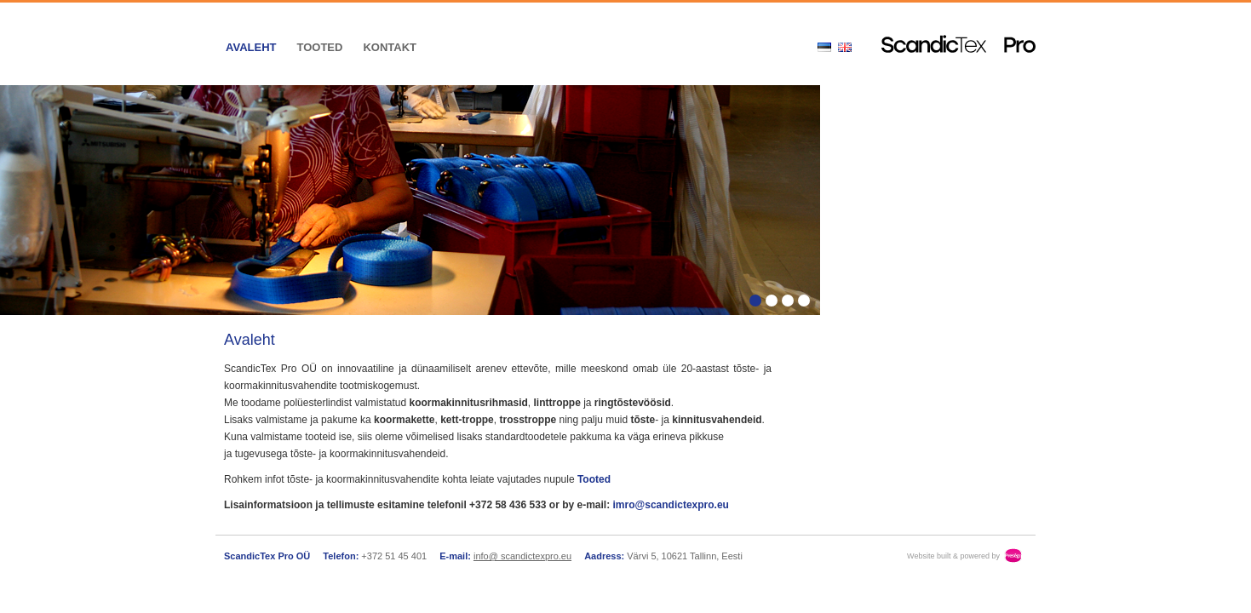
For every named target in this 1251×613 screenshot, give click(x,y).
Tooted (319, 47)
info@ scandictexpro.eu (522, 556)
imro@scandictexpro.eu (671, 505)
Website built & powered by (953, 556)
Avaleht (251, 47)
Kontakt (389, 47)
